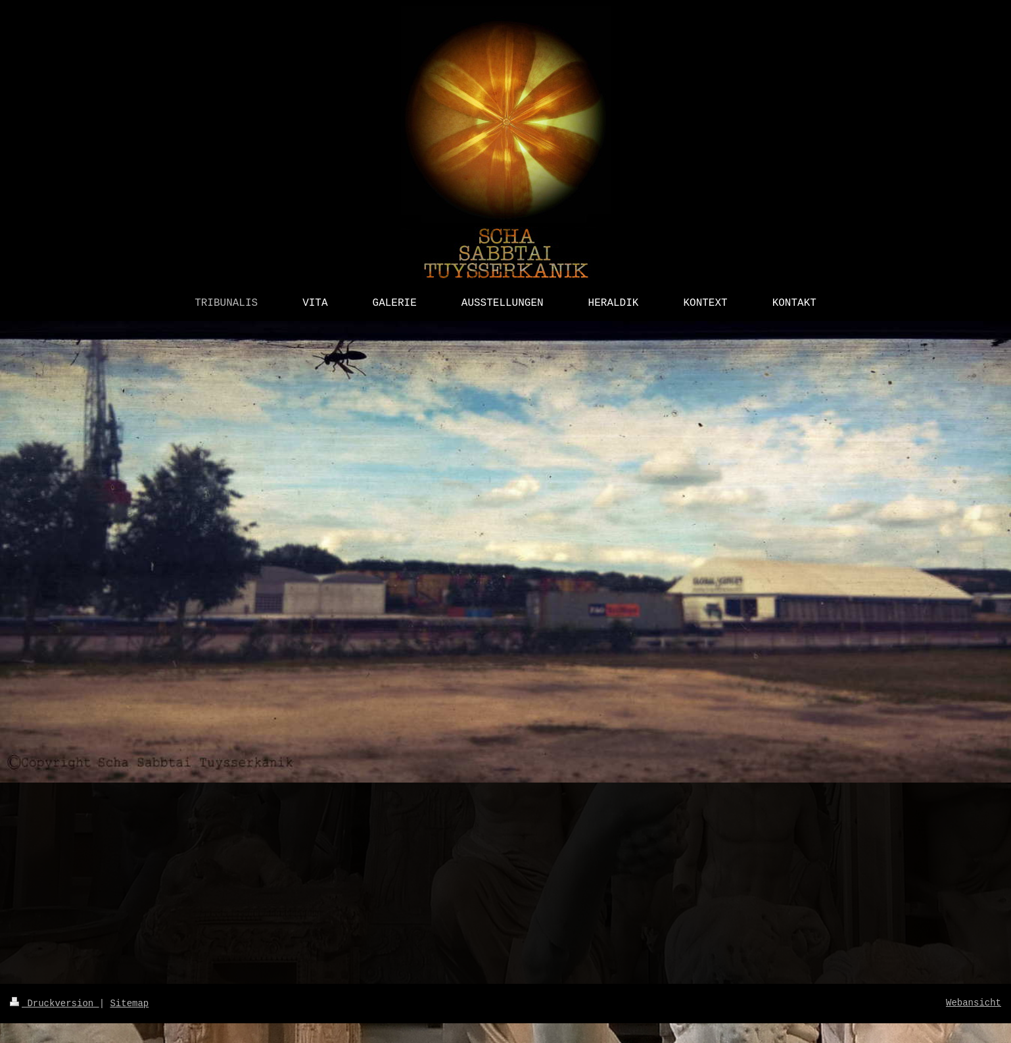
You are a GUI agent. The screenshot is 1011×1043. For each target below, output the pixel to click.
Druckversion (54, 1003)
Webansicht (973, 1003)
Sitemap (129, 1003)
